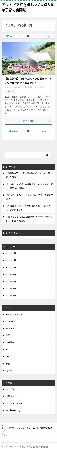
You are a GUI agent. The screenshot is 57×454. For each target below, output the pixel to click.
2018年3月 (11, 295)
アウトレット (12, 321)
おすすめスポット (14, 314)
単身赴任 (10, 342)
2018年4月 (11, 288)
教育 (8, 363)
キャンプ (9, 91)
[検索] (27, 155)
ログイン (10, 389)
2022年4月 (11, 274)
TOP (27, 428)
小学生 (9, 356)
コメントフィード (14, 403)
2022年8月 (11, 253)
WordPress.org (13, 410)
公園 (8, 335)
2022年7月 (11, 260)
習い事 (9, 370)
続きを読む (37, 120)
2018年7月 (11, 281)
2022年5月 (11, 267)
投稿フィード (12, 396)
